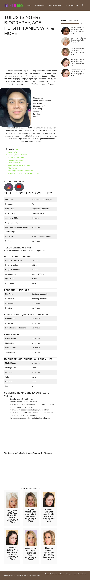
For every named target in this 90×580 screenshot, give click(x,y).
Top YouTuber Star (71, 5)
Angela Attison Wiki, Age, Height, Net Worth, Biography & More (30, 515)
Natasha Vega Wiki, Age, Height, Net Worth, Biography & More (49, 554)
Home (29, 5)
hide (17, 149)
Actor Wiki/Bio (40, 5)
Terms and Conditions (78, 574)
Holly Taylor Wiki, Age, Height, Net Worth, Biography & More (30, 554)
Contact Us (56, 574)
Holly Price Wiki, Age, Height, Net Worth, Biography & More (12, 516)
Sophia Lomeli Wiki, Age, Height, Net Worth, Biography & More (78, 30)
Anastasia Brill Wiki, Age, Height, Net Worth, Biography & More (49, 515)
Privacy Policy (65, 574)
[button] (83, 5)
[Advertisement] (30, 54)
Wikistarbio (48, 453)
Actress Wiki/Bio (55, 5)
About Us (48, 574)
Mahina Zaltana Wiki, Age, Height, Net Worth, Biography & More (12, 553)
